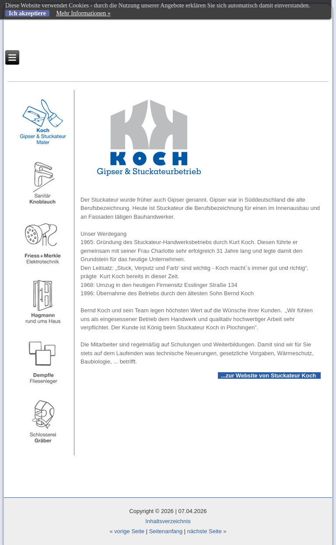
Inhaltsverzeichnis (167, 521)
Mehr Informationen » (83, 13)
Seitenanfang (166, 531)
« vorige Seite (127, 531)
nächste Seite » (207, 531)
